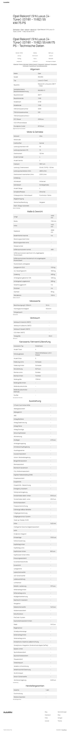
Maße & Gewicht (33, 64)
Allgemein (16, 64)
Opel (22, 29)
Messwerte (41, 64)
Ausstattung (32, 66)
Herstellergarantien (42, 66)
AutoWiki (6, 2)
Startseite (16, 29)
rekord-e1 (33, 29)
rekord (27, 29)
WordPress (64, 730)
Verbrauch (47, 64)
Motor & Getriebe (23, 64)
